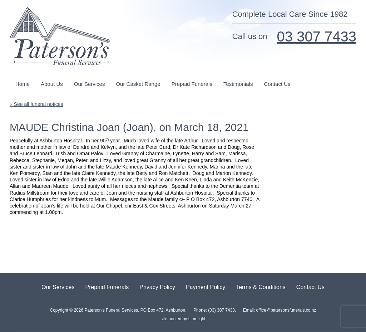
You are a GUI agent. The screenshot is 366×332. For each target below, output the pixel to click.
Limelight (196, 318)
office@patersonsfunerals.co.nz (286, 310)
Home (22, 84)
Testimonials (238, 84)
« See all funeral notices (36, 104)
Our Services (89, 84)
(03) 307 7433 (221, 310)
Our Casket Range (138, 84)
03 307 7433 (316, 36)
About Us (52, 84)
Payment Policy (205, 287)
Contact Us (277, 84)
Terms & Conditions (261, 287)
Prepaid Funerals (192, 84)
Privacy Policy (157, 287)
